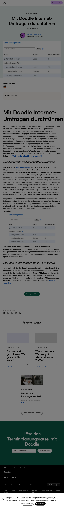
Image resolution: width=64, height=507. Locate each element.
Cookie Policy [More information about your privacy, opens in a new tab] (53, 503)
